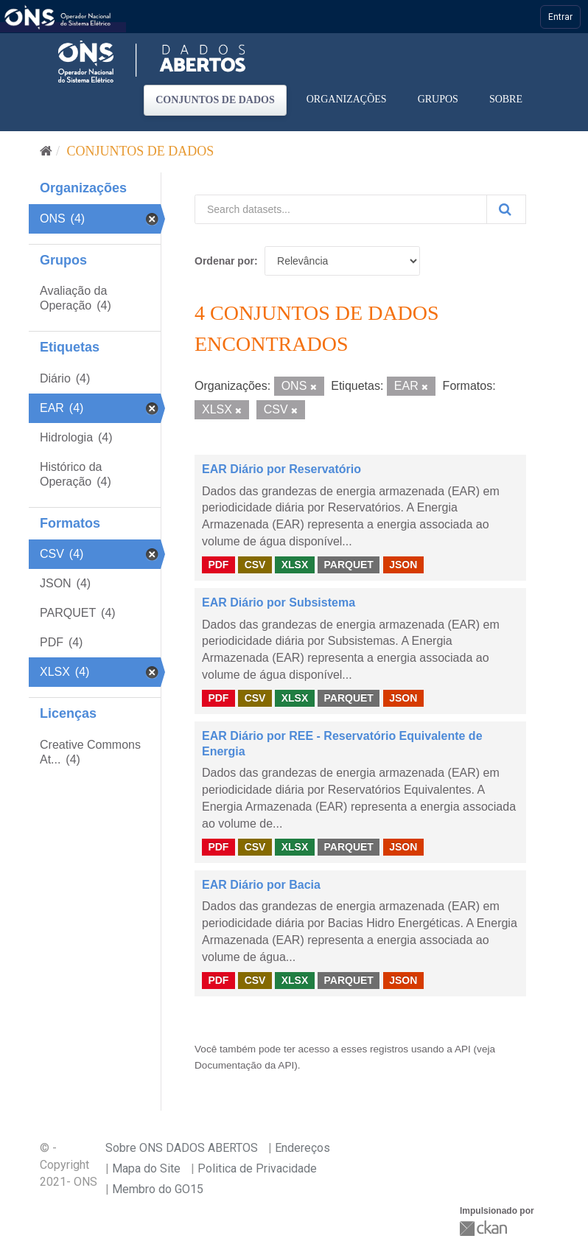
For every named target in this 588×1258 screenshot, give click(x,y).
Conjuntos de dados (215, 99)
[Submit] (506, 209)
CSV (255, 564)
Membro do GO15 (157, 1189)
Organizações (347, 99)
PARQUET (348, 564)
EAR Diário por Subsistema (278, 602)
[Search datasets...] (341, 209)
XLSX (295, 564)
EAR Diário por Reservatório (281, 469)
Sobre (505, 99)
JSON (403, 564)
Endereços (302, 1148)
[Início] (46, 151)
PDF (218, 564)
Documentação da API (244, 1065)
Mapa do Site (146, 1168)
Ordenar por (224, 261)
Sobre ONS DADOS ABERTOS (181, 1148)
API (463, 1049)
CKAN (485, 1228)
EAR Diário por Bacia (261, 884)
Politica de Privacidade (257, 1168)
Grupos (438, 99)
